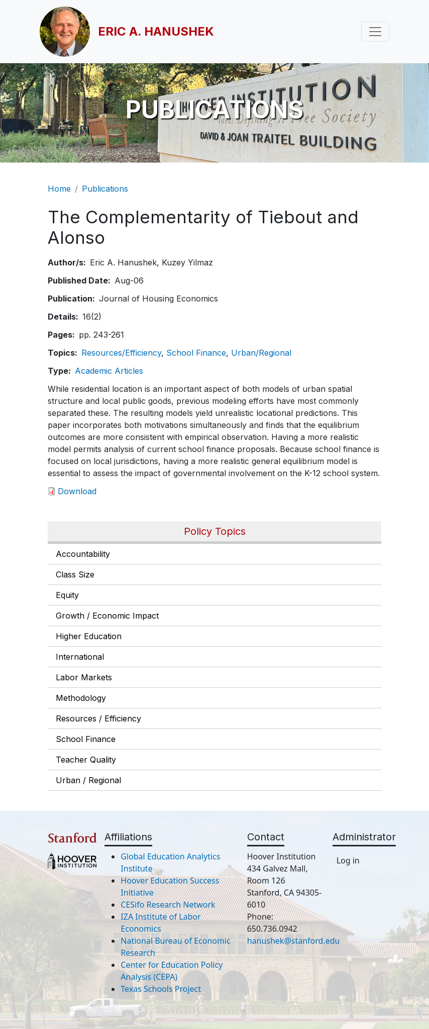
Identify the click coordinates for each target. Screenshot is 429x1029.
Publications (105, 189)
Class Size (75, 574)
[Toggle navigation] (375, 32)
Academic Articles (109, 371)
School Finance (86, 739)
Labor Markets (84, 677)
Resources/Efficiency (121, 353)
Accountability (83, 554)
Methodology (81, 698)
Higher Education (89, 636)
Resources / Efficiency (98, 718)
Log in (348, 860)
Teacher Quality (86, 760)
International (80, 657)
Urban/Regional (261, 353)
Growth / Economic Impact (107, 616)
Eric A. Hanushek (156, 31)
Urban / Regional (88, 780)
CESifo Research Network (168, 904)
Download (77, 491)
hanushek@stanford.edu (293, 940)
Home (59, 189)
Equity (67, 595)
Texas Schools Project (161, 988)
